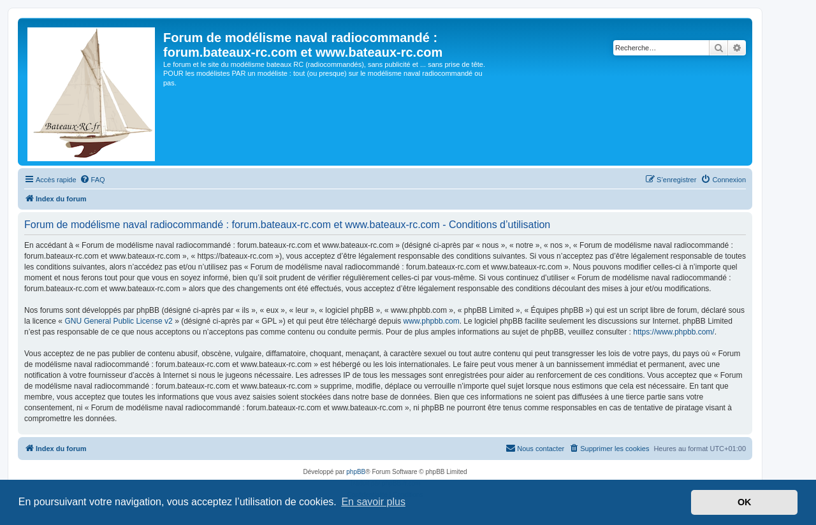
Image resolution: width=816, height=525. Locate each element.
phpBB (355, 471)
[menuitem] (92, 179)
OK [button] (745, 502)
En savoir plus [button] (373, 501)
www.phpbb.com (432, 321)
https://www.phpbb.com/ (673, 331)
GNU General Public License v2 (118, 321)
